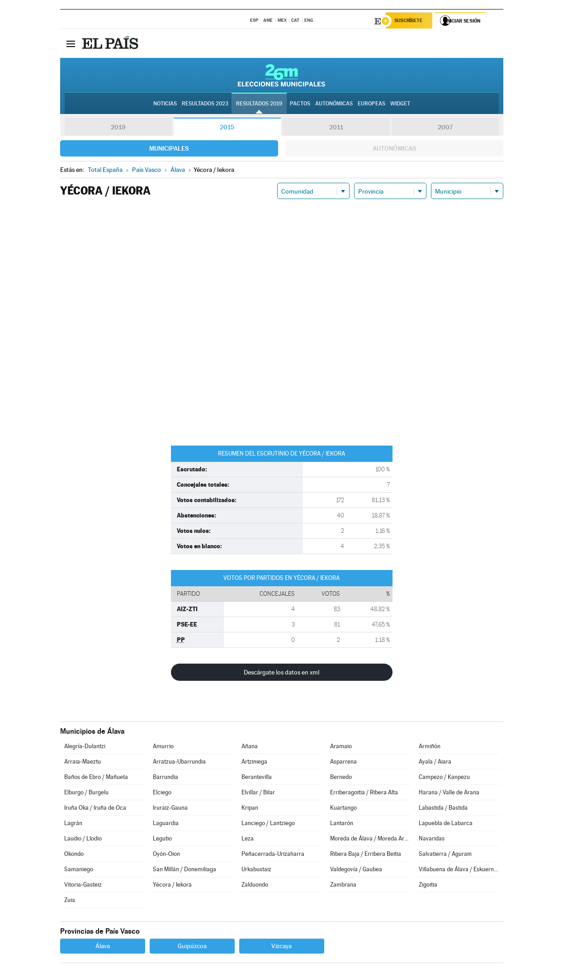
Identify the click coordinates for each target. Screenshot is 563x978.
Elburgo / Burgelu (86, 793)
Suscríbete (411, 21)
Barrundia (165, 778)
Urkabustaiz (256, 870)
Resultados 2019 (259, 104)
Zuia (69, 901)
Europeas (371, 104)
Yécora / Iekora (172, 886)
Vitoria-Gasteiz (83, 886)
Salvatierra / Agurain (445, 855)
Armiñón (429, 747)
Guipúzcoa (192, 947)
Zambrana (343, 886)
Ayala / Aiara (435, 763)
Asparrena (343, 763)
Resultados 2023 (205, 104)
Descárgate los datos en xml (281, 673)
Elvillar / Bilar (258, 793)
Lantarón (341, 824)
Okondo (74, 855)
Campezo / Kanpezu (444, 778)
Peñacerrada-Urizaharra (272, 855)
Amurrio (163, 747)
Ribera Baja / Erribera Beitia (365, 855)
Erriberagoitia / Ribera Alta (364, 793)
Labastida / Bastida (443, 809)
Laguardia (166, 824)
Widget (400, 104)
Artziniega (254, 763)
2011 (336, 128)
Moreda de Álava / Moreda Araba (370, 839)
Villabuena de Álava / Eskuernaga (458, 870)
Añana (249, 747)
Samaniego (78, 870)
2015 (227, 128)
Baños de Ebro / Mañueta (96, 778)
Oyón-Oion (166, 855)
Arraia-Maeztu (82, 763)
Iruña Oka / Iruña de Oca (95, 809)
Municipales (169, 149)
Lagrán (73, 824)
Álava (102, 947)
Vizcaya (281, 947)
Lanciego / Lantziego (268, 824)
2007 (445, 128)
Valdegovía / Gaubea (356, 870)
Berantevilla (256, 778)
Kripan (249, 809)
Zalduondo (254, 886)
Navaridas (432, 839)
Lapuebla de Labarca (446, 824)
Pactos (300, 104)
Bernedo (341, 778)
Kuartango (343, 809)
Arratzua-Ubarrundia (179, 763)
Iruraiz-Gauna (170, 809)
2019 (118, 128)
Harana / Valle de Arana (449, 793)
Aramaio (341, 747)
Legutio (162, 839)
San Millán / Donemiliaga (184, 870)
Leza (247, 839)
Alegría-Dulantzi (84, 747)
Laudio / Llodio (83, 839)
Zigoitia (428, 886)
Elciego (162, 793)
